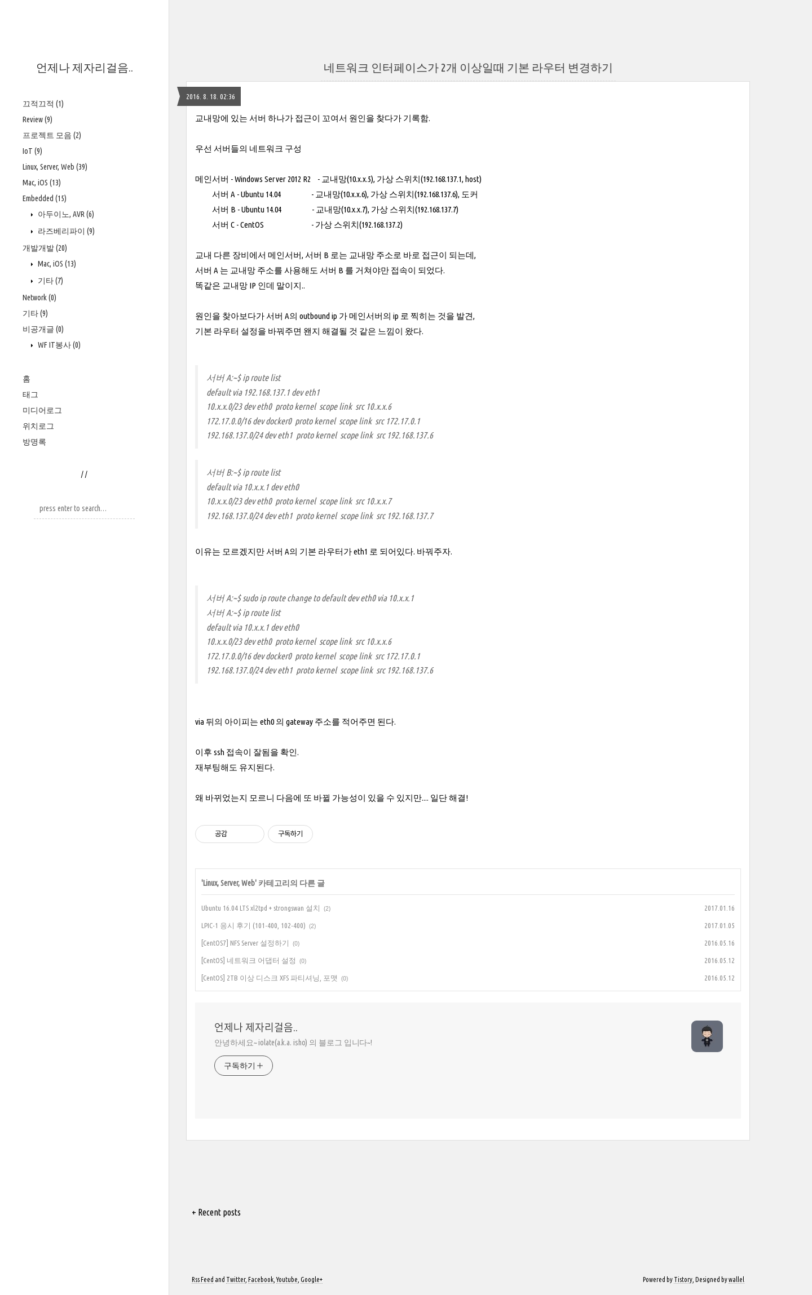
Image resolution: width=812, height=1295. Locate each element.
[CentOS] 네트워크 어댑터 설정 (248, 960)
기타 (49, 280)
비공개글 (43, 329)
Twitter (235, 1279)
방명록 (34, 441)
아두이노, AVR (65, 214)
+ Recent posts (216, 1212)
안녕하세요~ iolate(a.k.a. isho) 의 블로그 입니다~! (293, 1042)
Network (39, 297)
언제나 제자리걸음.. (84, 67)
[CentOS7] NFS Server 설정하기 (245, 943)
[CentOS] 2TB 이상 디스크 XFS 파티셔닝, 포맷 (269, 978)
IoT (32, 151)
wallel (736, 1279)
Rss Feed (203, 1279)
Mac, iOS (42, 182)
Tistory (683, 1279)
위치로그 (38, 426)
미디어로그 (42, 410)
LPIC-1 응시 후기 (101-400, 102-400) (253, 925)
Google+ (312, 1279)
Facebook (260, 1279)
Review (37, 119)
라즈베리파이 (65, 231)
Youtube (287, 1279)
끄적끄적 (43, 103)
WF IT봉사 (58, 344)
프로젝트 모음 (52, 135)
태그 (30, 394)
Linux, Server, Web (55, 166)
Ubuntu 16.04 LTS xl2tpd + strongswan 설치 (260, 908)
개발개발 (45, 247)
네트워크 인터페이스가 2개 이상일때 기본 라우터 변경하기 (468, 67)
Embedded (45, 198)
